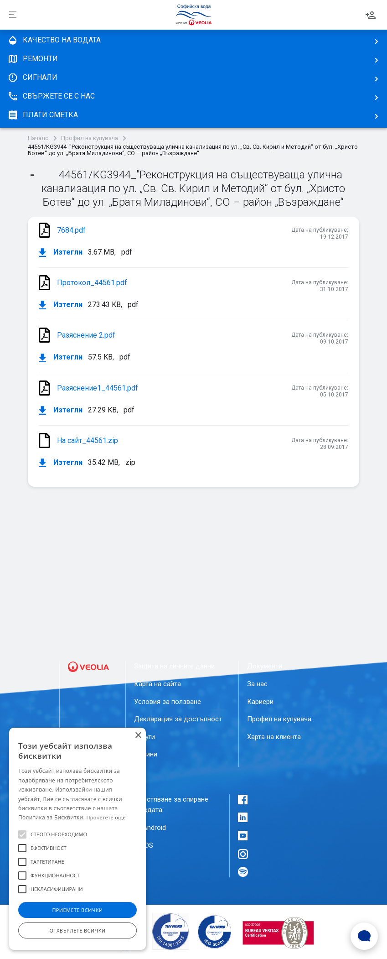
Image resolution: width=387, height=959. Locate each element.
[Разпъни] (12, 15)
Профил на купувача (89, 138)
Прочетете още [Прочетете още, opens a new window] (105, 817)
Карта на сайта (157, 684)
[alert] (77, 839)
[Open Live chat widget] (364, 936)
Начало (38, 138)
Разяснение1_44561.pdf (97, 388)
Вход (370, 15)
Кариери (260, 702)
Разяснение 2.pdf (86, 335)
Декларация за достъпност (178, 719)
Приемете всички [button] (77, 910)
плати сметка (42, 114)
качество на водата (54, 40)
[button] (22, 834)
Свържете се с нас (51, 96)
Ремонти (32, 58)
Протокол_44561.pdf (92, 282)
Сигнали (32, 77)
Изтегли (61, 252)
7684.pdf (71, 230)
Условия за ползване (167, 702)
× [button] (137, 735)
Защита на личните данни (174, 666)
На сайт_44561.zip (87, 440)
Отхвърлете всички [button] (78, 930)
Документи (264, 666)
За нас (257, 684)
